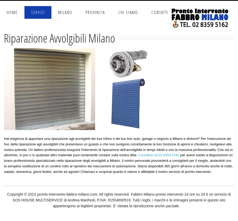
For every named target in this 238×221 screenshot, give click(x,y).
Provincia (95, 12)
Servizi (38, 12)
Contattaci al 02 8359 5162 (158, 155)
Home (12, 12)
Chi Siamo (128, 12)
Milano (65, 12)
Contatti (159, 12)
